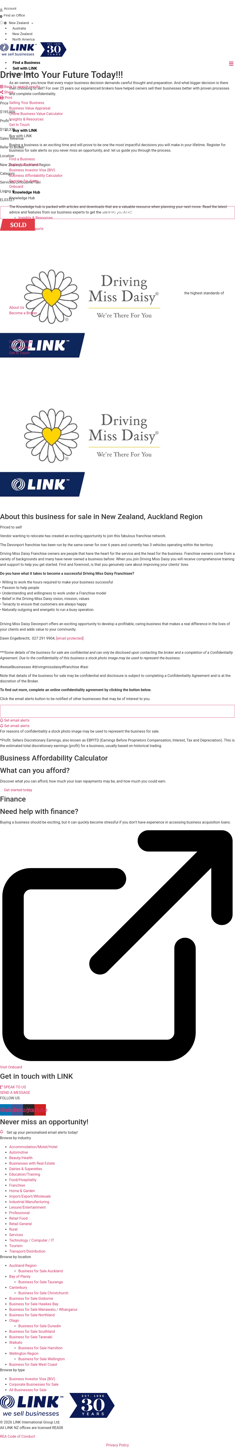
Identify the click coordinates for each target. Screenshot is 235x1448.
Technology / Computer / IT (31, 1240)
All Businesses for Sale (27, 1390)
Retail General (20, 1224)
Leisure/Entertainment (27, 1207)
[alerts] (1, 1132)
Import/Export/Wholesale (30, 1196)
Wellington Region (24, 1353)
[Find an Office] (1, 16)
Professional (19, 1213)
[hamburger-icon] (231, 63)
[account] (1, 10)
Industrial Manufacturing (29, 1202)
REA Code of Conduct (17, 1436)
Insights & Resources (35, 218)
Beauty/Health (21, 1158)
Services (16, 1235)
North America (23, 39)
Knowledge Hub (26, 192)
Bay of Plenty (20, 1276)
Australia (19, 28)
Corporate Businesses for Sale (34, 1384)
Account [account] (10, 8)
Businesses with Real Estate (32, 1163)
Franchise (17, 1185)
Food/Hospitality (22, 1180)
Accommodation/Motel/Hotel (33, 1147)
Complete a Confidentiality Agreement (120, 711)
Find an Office (14, 15)
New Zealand (18, 23)
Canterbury (18, 1287)
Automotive (18, 1152)
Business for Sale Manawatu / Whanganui (43, 1309)
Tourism (15, 1246)
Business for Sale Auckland (40, 1271)
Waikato (15, 1342)
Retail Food (18, 1218)
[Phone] (1, 3)
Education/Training (24, 1174)
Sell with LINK (25, 68)
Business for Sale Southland (32, 1331)
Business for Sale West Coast (33, 1364)
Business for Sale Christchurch (43, 1293)
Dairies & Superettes (25, 1169)
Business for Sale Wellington (41, 1359)
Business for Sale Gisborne (31, 1298)
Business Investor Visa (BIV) (32, 1379)
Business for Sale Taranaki (30, 1337)
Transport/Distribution (27, 1251)
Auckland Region (22, 1265)
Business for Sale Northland (32, 1315)
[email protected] (70, 638)
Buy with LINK (25, 130)
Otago (14, 1320)
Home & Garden (22, 1191)
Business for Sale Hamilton (40, 1348)
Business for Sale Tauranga (40, 1282)
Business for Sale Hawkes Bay (33, 1304)
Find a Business (26, 62)
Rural (13, 1229)
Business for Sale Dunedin (39, 1326)
